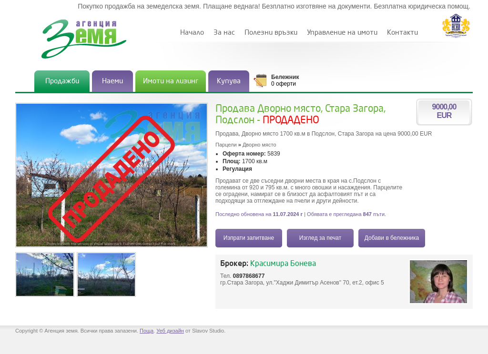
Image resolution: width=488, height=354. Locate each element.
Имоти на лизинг (170, 81)
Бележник (285, 77)
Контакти (402, 33)
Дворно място (259, 145)
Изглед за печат (320, 238)
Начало (192, 33)
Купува (229, 81)
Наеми (112, 81)
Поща (146, 331)
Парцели (226, 145)
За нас (224, 33)
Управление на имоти (342, 33)
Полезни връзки (270, 33)
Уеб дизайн (170, 331)
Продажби (62, 81)
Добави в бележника (392, 238)
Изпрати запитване (249, 238)
